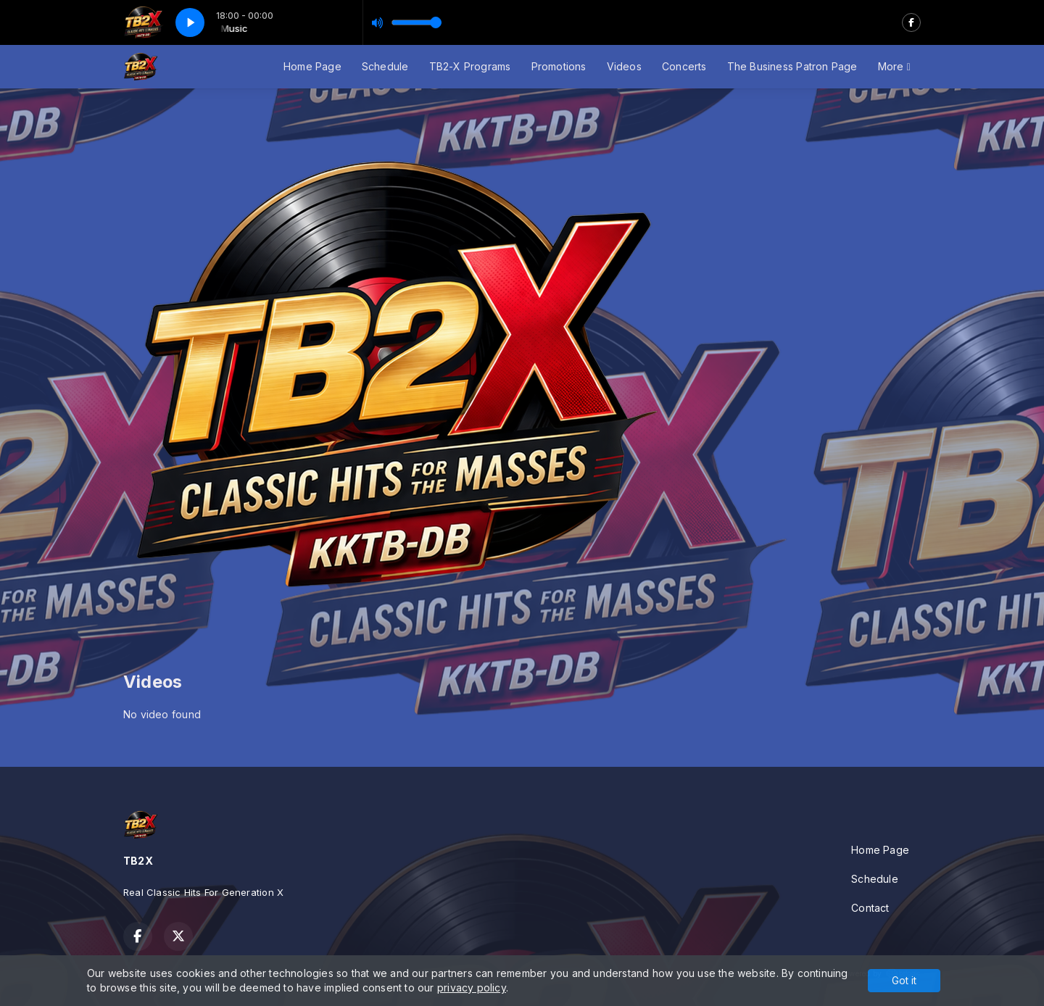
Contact (870, 908)
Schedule (385, 66)
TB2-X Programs (470, 66)
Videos (624, 66)
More (894, 66)
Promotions (559, 66)
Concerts (684, 66)
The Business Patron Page (792, 66)
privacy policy (471, 987)
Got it (904, 980)
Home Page (312, 66)
